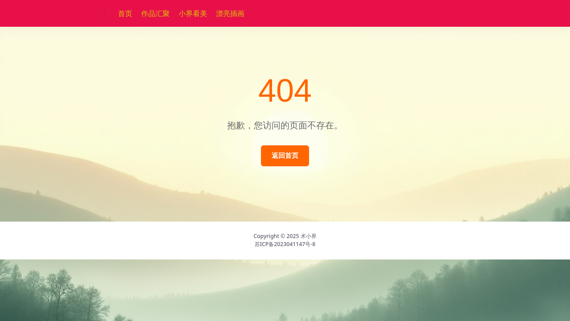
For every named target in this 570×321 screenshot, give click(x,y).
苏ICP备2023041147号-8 (285, 244)
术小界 (309, 236)
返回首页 (285, 155)
